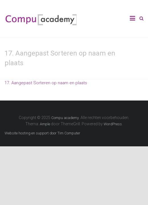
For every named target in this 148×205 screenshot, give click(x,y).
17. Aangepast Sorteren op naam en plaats (46, 82)
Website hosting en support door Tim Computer (42, 133)
